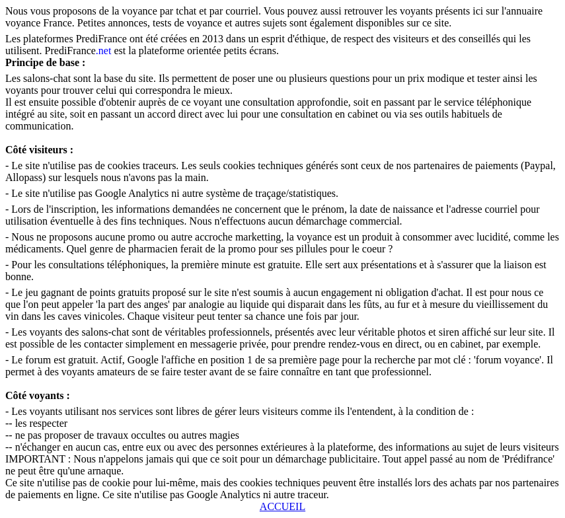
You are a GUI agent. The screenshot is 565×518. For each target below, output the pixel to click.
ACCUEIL (282, 506)
